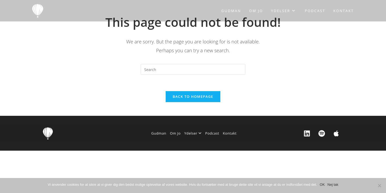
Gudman (158, 133)
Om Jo (175, 133)
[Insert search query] (193, 69)
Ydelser (192, 133)
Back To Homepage (193, 96)
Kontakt (229, 133)
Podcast (212, 133)
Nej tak (333, 185)
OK (322, 185)
